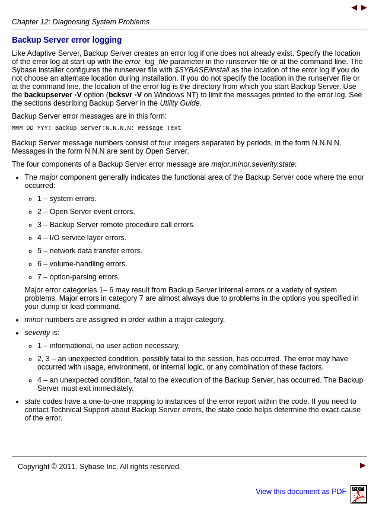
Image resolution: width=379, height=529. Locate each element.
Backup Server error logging (67, 40)
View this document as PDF (311, 493)
